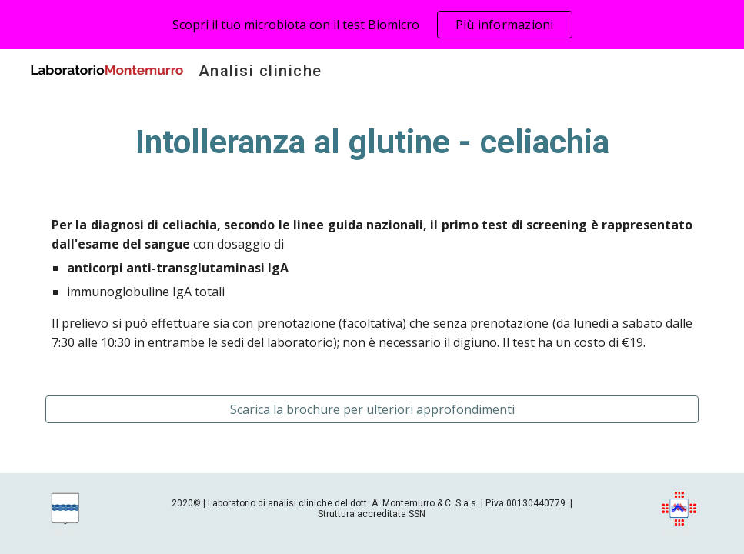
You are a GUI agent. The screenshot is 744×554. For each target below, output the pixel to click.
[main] (372, 141)
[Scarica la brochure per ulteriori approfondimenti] (372, 409)
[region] (372, 24)
